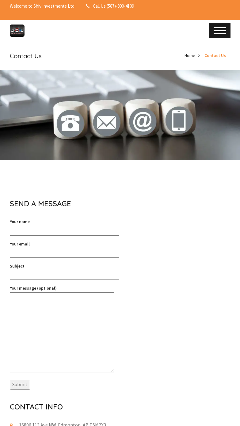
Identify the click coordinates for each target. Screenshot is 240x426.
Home (190, 55)
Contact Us (215, 55)
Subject (64, 270)
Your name (64, 226)
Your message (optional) (62, 329)
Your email (64, 248)
